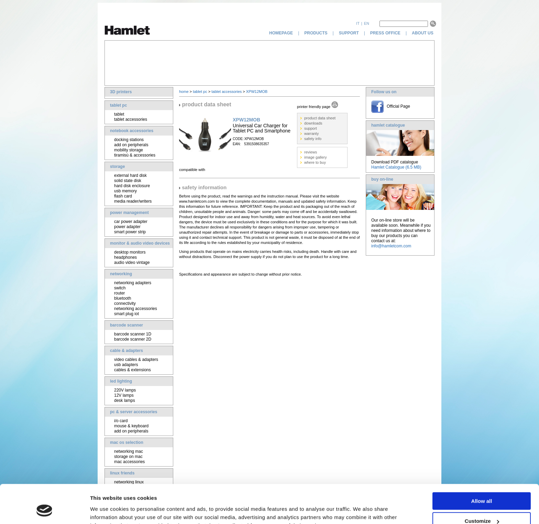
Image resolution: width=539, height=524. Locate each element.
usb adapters (126, 364)
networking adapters (132, 282)
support (349, 33)
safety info (312, 139)
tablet (119, 114)
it (358, 23)
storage (117, 166)
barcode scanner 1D (132, 334)
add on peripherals (131, 144)
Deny (481, 507)
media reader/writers (133, 201)
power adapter (127, 226)
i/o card (121, 420)
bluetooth (122, 298)
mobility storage (128, 150)
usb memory (125, 191)
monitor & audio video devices (140, 243)
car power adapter (130, 221)
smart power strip (130, 231)
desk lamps (124, 400)
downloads (313, 123)
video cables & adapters (136, 359)
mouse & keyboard (131, 426)
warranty (311, 133)
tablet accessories (130, 119)
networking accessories (135, 308)
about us (423, 33)
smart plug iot (126, 313)
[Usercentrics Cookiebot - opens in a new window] (44, 510)
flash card (123, 196)
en (366, 23)
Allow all (481, 467)
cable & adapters (126, 350)
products (315, 33)
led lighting (121, 381)
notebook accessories (131, 130)
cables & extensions (132, 369)
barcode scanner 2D (132, 339)
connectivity (125, 303)
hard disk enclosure (132, 185)
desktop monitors (129, 252)
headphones (125, 257)
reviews (310, 152)
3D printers (121, 91)
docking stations (129, 139)
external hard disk (130, 175)
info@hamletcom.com (391, 246)
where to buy (315, 162)
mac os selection (126, 442)
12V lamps (124, 395)
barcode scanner (126, 325)
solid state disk (127, 180)
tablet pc (118, 105)
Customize (482, 487)
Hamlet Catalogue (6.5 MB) (396, 167)
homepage (281, 33)
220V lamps (125, 390)
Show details (106, 510)
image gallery (315, 157)
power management (129, 212)
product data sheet (320, 118)
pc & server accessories (133, 411)
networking (121, 273)
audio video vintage (132, 262)
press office (385, 33)
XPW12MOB (256, 91)
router (119, 293)
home (184, 91)
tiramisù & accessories (134, 155)
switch (119, 288)
